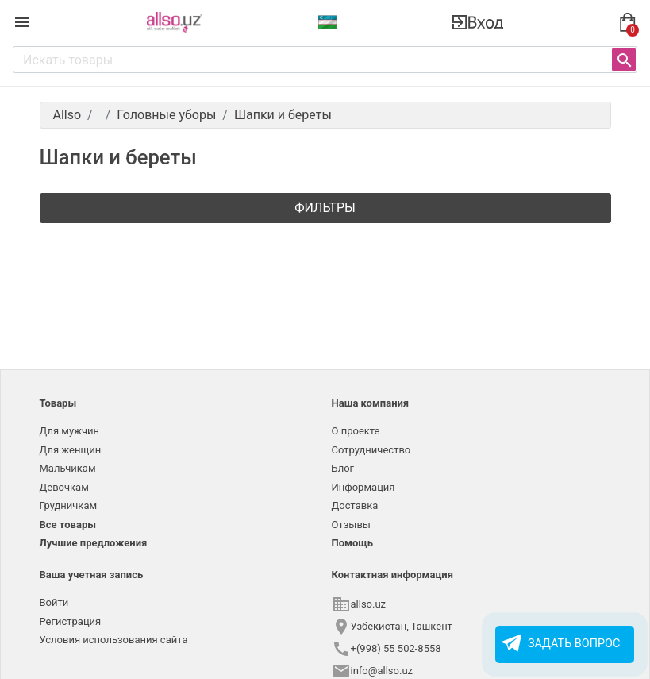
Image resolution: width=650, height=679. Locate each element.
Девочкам (64, 487)
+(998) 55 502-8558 (396, 648)
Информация (363, 487)
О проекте (356, 431)
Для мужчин (70, 431)
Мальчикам (68, 468)
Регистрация (71, 621)
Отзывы (351, 524)
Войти (54, 602)
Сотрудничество (371, 450)
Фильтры (325, 207)
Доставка (355, 505)
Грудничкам (69, 505)
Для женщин (71, 450)
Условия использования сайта (114, 640)
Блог (343, 468)
